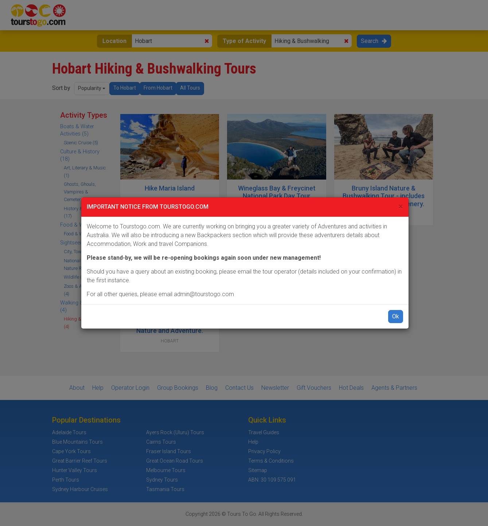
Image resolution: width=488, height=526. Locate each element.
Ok (395, 316)
